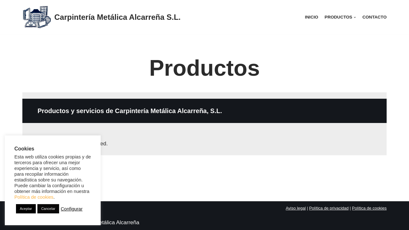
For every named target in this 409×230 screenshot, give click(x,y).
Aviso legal (296, 208)
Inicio (311, 17)
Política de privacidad (329, 208)
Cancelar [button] (48, 209)
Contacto (374, 17)
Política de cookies (369, 208)
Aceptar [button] (26, 209)
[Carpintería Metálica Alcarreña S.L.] (101, 17)
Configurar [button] (71, 208)
